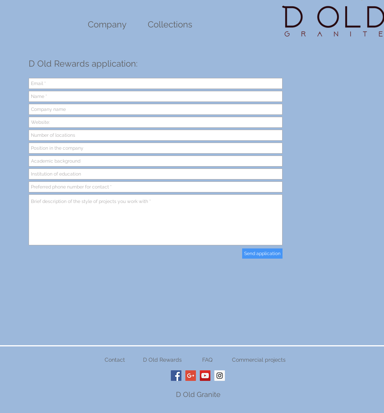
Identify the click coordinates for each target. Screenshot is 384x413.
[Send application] (262, 253)
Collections (170, 24)
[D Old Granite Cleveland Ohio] (176, 375)
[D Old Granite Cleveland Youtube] (205, 375)
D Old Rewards (162, 360)
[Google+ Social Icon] (190, 375)
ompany (110, 24)
